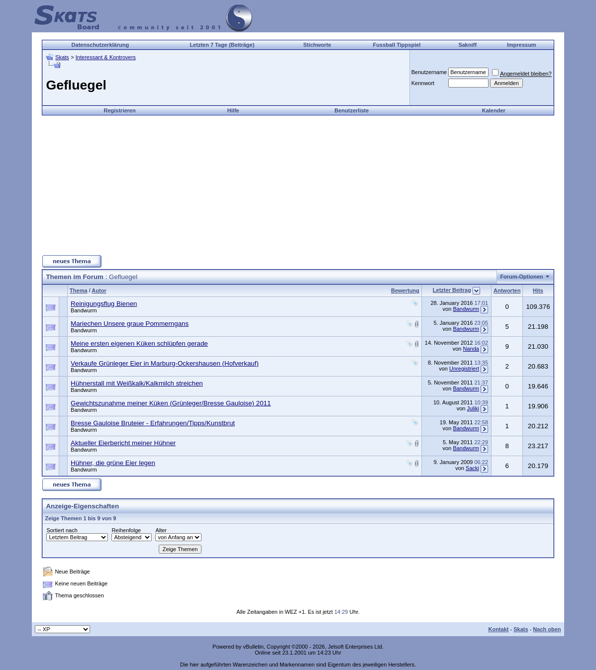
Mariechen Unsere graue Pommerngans (130, 323)
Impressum (521, 45)
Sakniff (467, 45)
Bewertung (405, 290)
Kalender (493, 110)
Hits (538, 290)
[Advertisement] (298, 185)
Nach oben (547, 629)
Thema (78, 290)
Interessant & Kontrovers (106, 57)
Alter (161, 530)
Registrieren (119, 110)
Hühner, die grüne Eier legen (113, 463)
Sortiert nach (61, 530)
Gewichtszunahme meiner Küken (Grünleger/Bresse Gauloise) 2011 (171, 403)
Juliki (473, 408)
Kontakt (498, 629)
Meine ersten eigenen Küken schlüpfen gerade (139, 343)
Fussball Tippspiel (397, 45)
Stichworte (317, 45)
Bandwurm (84, 310)
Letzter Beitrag (452, 290)
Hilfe (233, 110)
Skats (62, 57)
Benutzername (429, 72)
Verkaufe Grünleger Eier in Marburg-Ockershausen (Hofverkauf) (165, 363)
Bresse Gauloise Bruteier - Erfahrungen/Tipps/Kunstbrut (153, 423)
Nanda (471, 349)
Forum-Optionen (521, 277)
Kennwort (422, 83)
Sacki (472, 468)
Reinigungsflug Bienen (104, 303)
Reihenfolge (126, 530)
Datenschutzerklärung (100, 45)
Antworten (507, 290)
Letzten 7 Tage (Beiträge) (222, 45)
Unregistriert (464, 369)
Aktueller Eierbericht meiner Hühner (123, 443)
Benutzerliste (351, 110)
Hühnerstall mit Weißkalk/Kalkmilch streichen (137, 383)
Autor (99, 290)
